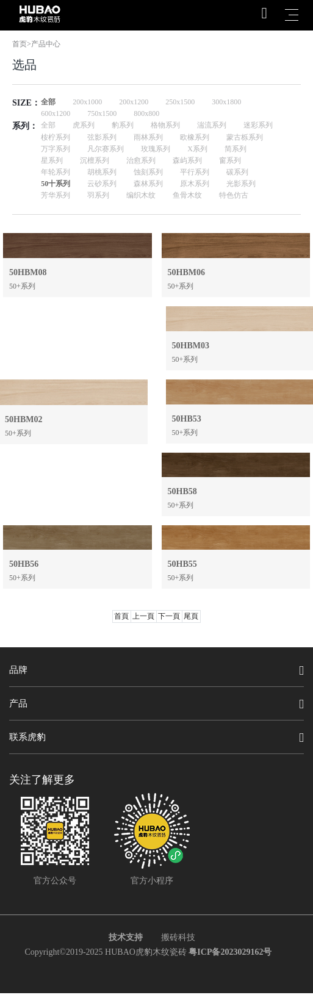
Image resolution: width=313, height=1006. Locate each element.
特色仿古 (233, 195)
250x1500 (180, 102)
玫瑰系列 (155, 149)
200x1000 (87, 102)
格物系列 (165, 125)
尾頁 (191, 616)
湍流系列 (211, 125)
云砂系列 (102, 183)
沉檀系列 (94, 160)
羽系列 (98, 195)
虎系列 (84, 125)
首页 (19, 44)
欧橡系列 (194, 137)
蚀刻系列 (148, 172)
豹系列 (123, 125)
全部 (48, 102)
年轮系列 (55, 172)
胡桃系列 (102, 172)
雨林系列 (148, 137)
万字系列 (55, 149)
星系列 (52, 160)
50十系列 (55, 183)
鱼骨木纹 (187, 195)
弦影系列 (102, 137)
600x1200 (55, 113)
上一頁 (143, 616)
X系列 (197, 149)
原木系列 (194, 183)
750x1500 (102, 113)
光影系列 (241, 183)
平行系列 (194, 172)
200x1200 (133, 102)
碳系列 (237, 172)
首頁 (121, 616)
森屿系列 (187, 160)
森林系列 (148, 183)
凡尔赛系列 (105, 149)
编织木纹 (141, 195)
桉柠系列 (55, 137)
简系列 (235, 149)
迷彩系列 (258, 125)
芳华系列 (55, 195)
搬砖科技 (178, 937)
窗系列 (230, 160)
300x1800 (226, 102)
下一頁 (169, 616)
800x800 (146, 113)
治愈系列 (141, 160)
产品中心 (45, 44)
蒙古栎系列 (244, 137)
